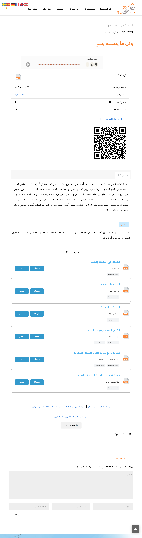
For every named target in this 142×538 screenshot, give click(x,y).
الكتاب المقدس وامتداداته (104, 330)
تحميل (123, 225)
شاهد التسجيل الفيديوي (40, 407)
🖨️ (71, 425)
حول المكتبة (92, 407)
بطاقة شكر (56, 407)
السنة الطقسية (110, 307)
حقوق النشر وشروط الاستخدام (73, 407)
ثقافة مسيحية (20, 94)
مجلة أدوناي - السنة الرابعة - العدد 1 (98, 375)
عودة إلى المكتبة (105, 407)
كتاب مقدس (99, 342)
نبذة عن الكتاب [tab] (122, 175)
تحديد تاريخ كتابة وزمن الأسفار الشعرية (97, 352)
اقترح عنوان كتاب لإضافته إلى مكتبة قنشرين (71, 417)
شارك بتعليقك (111, 32)
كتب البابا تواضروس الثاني (109, 119)
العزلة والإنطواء (110, 284)
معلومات (37, 268)
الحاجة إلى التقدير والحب (105, 261)
